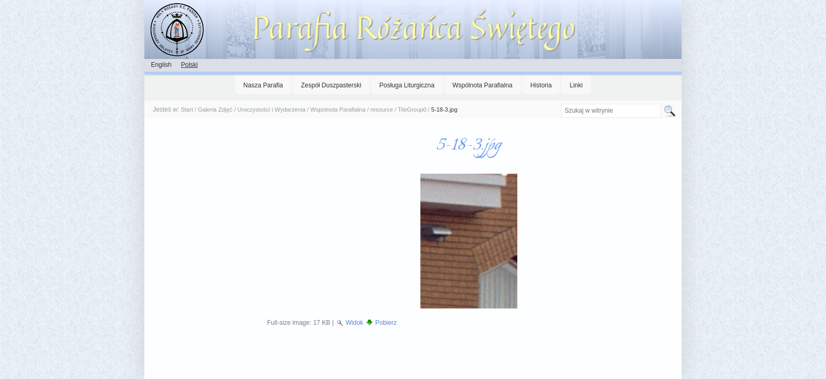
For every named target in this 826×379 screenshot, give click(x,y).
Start (187, 109)
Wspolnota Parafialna (338, 109)
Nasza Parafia (263, 85)
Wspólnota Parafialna (483, 85)
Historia (541, 85)
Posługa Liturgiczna (407, 85)
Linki (576, 85)
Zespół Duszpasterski (331, 85)
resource (381, 109)
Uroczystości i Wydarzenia (272, 109)
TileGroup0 (412, 109)
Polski (189, 64)
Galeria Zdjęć (215, 109)
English (161, 64)
